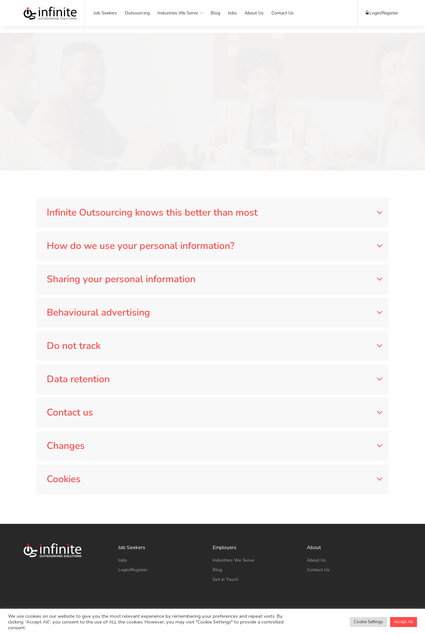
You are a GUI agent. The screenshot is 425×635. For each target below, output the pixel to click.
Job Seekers (105, 13)
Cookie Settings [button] (368, 622)
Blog (215, 13)
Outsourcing (137, 13)
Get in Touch (225, 579)
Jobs (232, 13)
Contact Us (282, 13)
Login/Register (382, 13)
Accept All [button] (403, 622)
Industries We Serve (177, 13)
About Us (254, 13)
